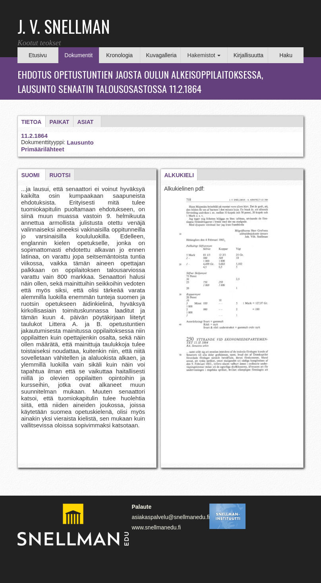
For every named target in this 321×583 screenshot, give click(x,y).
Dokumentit (78, 55)
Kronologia (119, 55)
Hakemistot (204, 55)
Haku (285, 55)
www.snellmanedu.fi (156, 527)
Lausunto (80, 142)
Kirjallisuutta (248, 55)
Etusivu (38, 55)
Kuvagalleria (161, 55)
